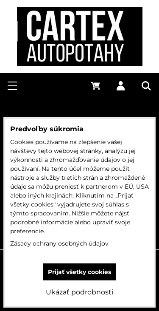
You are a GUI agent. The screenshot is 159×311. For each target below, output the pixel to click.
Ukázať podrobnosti (79, 292)
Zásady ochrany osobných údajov (59, 243)
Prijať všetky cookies (79, 272)
